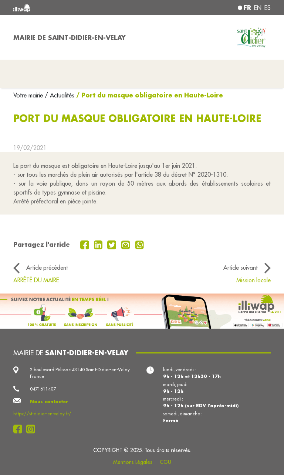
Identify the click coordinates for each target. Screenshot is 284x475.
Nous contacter (49, 401)
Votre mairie (29, 95)
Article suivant (240, 267)
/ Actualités (59, 95)
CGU (165, 462)
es (267, 7)
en (257, 7)
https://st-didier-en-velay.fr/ (42, 413)
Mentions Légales (132, 462)
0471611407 (43, 389)
